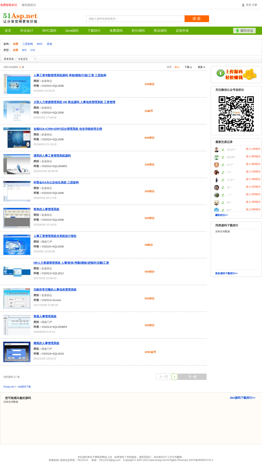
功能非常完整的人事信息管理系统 (55, 289)
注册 (254, 4)
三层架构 (27, 43)
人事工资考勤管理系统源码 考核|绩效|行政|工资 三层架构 (70, 75)
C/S (32, 50)
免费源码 (116, 30)
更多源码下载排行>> (226, 273)
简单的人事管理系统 (46, 209)
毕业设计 (26, 30)
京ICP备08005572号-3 (201, 460)
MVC (40, 43)
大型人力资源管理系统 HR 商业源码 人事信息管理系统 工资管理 (74, 102)
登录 (248, 4)
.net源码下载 (24, 386)
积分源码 (138, 30)
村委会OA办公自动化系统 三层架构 (56, 182)
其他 (49, 43)
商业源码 (160, 30)
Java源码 (72, 30)
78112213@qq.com (109, 460)
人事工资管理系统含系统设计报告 (55, 236)
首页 (8, 30)
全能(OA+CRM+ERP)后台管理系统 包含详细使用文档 (68, 128)
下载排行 (94, 30)
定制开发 (182, 30)
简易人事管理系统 (45, 316)
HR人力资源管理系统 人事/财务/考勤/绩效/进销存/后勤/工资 (71, 262)
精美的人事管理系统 (46, 343)
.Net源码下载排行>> (242, 397)
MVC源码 (49, 30)
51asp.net (8, 386)
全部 (16, 43)
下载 (187, 67)
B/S (24, 50)
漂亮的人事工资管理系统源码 (52, 155)
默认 (177, 67)
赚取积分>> (221, 215)
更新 (200, 67)
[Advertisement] (236, 304)
